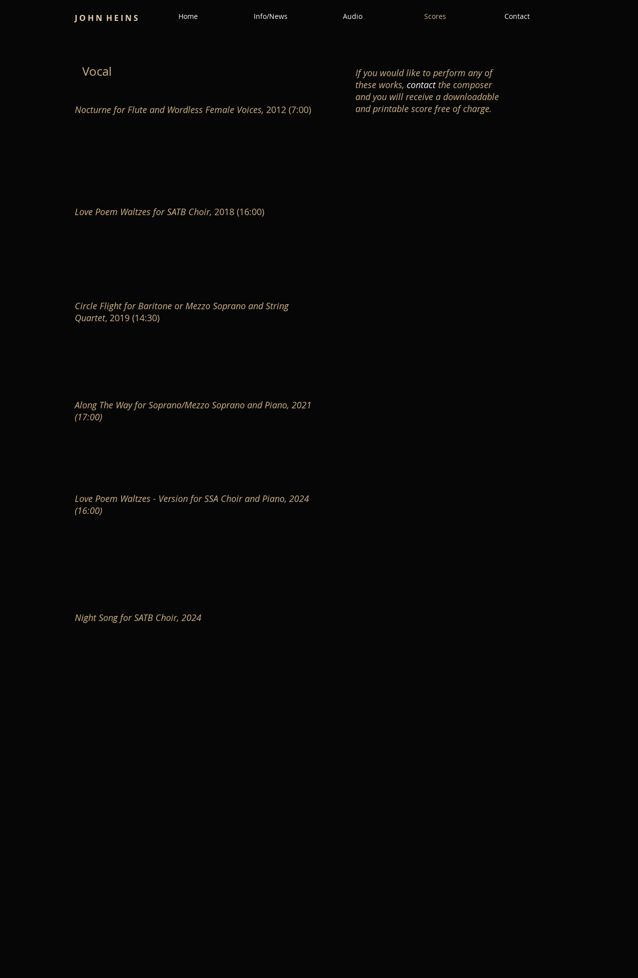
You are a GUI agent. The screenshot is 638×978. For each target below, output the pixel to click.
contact (421, 85)
